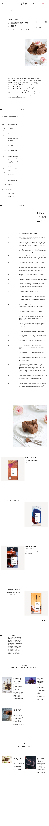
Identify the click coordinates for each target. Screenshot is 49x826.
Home (3, 10)
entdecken (44, 486)
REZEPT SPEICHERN (34, 105)
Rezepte (7, 10)
